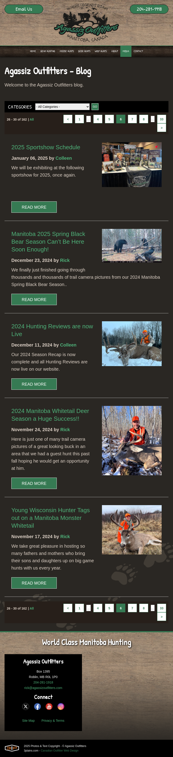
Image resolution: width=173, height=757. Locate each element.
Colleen (64, 158)
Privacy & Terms (53, 720)
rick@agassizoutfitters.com (43, 688)
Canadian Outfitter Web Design (60, 750)
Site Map (28, 720)
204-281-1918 (149, 8)
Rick (65, 260)
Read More (34, 207)
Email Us (24, 8)
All (32, 119)
